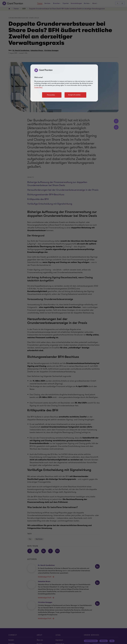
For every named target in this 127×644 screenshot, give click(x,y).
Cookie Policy (38, 87)
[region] (64, 82)
